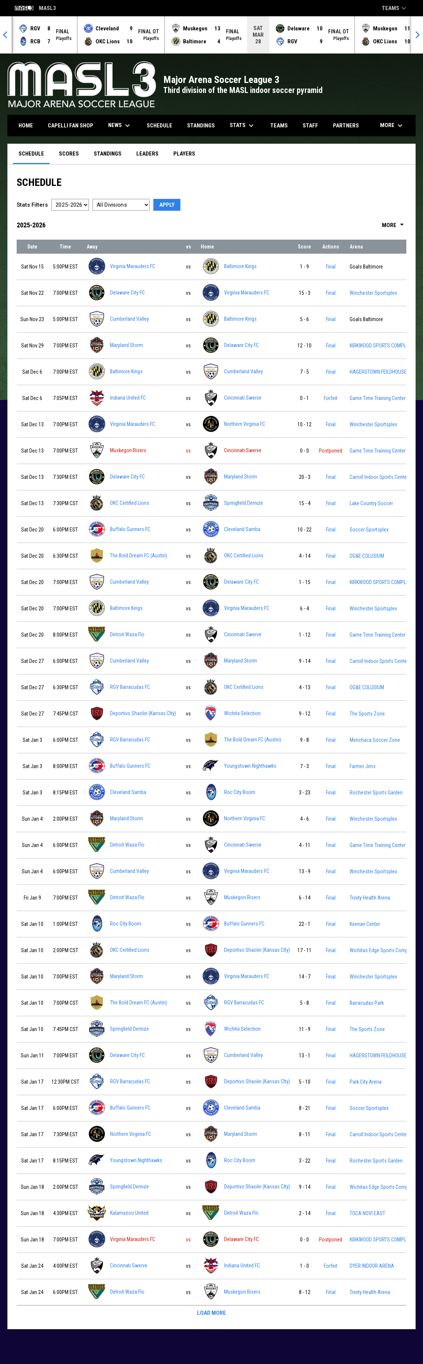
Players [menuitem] (184, 153)
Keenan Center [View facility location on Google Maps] (365, 924)
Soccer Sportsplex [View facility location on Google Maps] (369, 530)
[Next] (417, 34)
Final (331, 267)
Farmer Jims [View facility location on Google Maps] (363, 766)
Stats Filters (32, 204)
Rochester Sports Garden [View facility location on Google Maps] (376, 793)
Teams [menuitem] (279, 125)
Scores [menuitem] (69, 153)
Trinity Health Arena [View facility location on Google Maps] (370, 898)
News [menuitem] (120, 125)
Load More (211, 1313)
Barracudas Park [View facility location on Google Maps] (367, 1003)
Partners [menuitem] (346, 125)
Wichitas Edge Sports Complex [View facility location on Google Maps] (382, 950)
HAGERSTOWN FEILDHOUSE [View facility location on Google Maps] (378, 372)
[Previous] (6, 34)
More (394, 225)
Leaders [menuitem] (147, 153)
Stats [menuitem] (243, 125)
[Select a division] (121, 205)
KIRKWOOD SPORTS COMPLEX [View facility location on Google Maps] (381, 345)
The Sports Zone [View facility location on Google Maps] (367, 714)
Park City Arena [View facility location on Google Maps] (366, 1082)
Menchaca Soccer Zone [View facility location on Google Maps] (375, 740)
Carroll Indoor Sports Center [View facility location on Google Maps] (379, 477)
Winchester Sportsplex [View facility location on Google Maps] (373, 293)
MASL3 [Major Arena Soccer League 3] (35, 9)
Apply (166, 204)
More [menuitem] (392, 125)
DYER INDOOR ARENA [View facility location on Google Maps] (372, 1266)
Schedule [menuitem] (159, 125)
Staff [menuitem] (310, 125)
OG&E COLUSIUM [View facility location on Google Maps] (367, 556)
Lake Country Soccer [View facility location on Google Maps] (371, 503)
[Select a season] (70, 205)
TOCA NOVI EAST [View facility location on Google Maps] (367, 1213)
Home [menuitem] (26, 125)
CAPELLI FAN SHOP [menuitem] (73, 125)
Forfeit (330, 398)
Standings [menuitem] (201, 125)
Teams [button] (395, 8)
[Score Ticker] (211, 34)
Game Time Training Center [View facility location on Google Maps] (378, 398)
